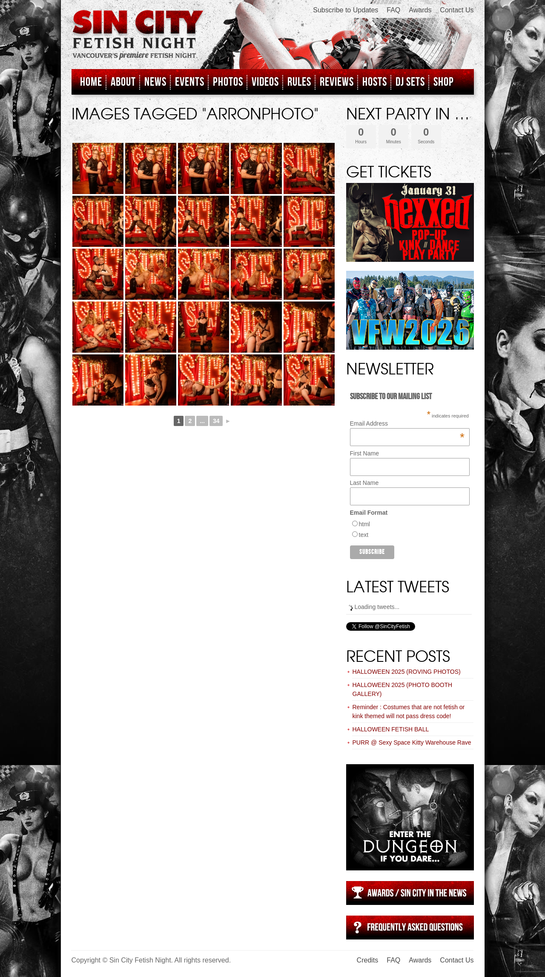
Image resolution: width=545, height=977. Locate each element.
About (123, 82)
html (364, 524)
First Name (364, 453)
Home (91, 82)
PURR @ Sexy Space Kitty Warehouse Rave (412, 742)
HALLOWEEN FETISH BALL (391, 729)
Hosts (374, 82)
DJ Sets (410, 82)
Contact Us (456, 10)
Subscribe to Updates (345, 10)
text (364, 534)
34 (216, 420)
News (155, 82)
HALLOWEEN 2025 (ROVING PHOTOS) (407, 671)
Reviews (337, 82)
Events (189, 82)
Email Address (407, 423)
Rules (299, 82)
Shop (443, 82)
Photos (228, 82)
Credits (368, 960)
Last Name (364, 482)
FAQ (393, 10)
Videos (265, 82)
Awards (420, 10)
